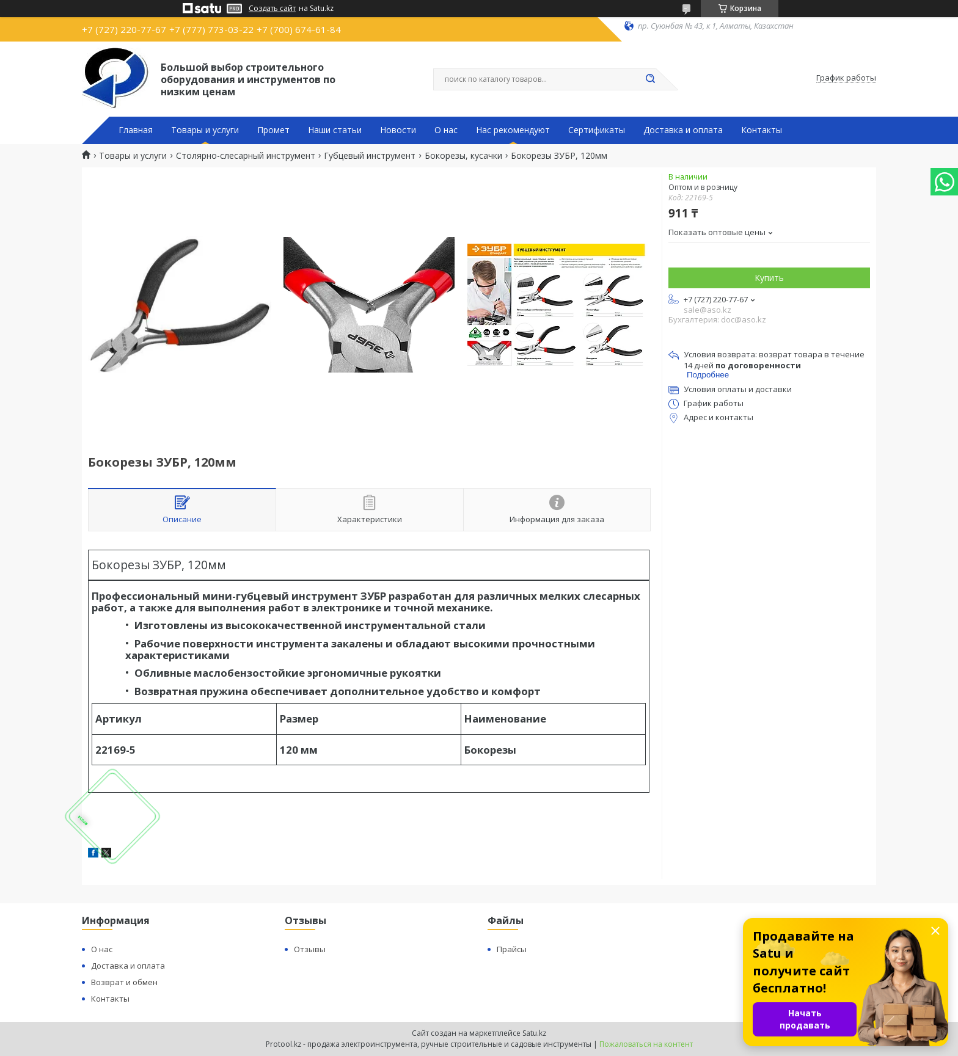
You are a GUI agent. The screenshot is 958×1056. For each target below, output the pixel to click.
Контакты (761, 130)
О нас (446, 130)
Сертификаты (596, 130)
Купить (769, 277)
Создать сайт (272, 8)
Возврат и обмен (124, 982)
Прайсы (512, 949)
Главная (136, 130)
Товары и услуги (205, 130)
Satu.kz (534, 1033)
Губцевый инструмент (369, 155)
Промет (273, 130)
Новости (398, 130)
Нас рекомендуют (513, 130)
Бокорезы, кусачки (463, 155)
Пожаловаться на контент (646, 1044)
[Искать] (650, 79)
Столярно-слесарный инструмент (245, 155)
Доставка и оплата (683, 130)
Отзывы (310, 949)
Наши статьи (335, 130)
